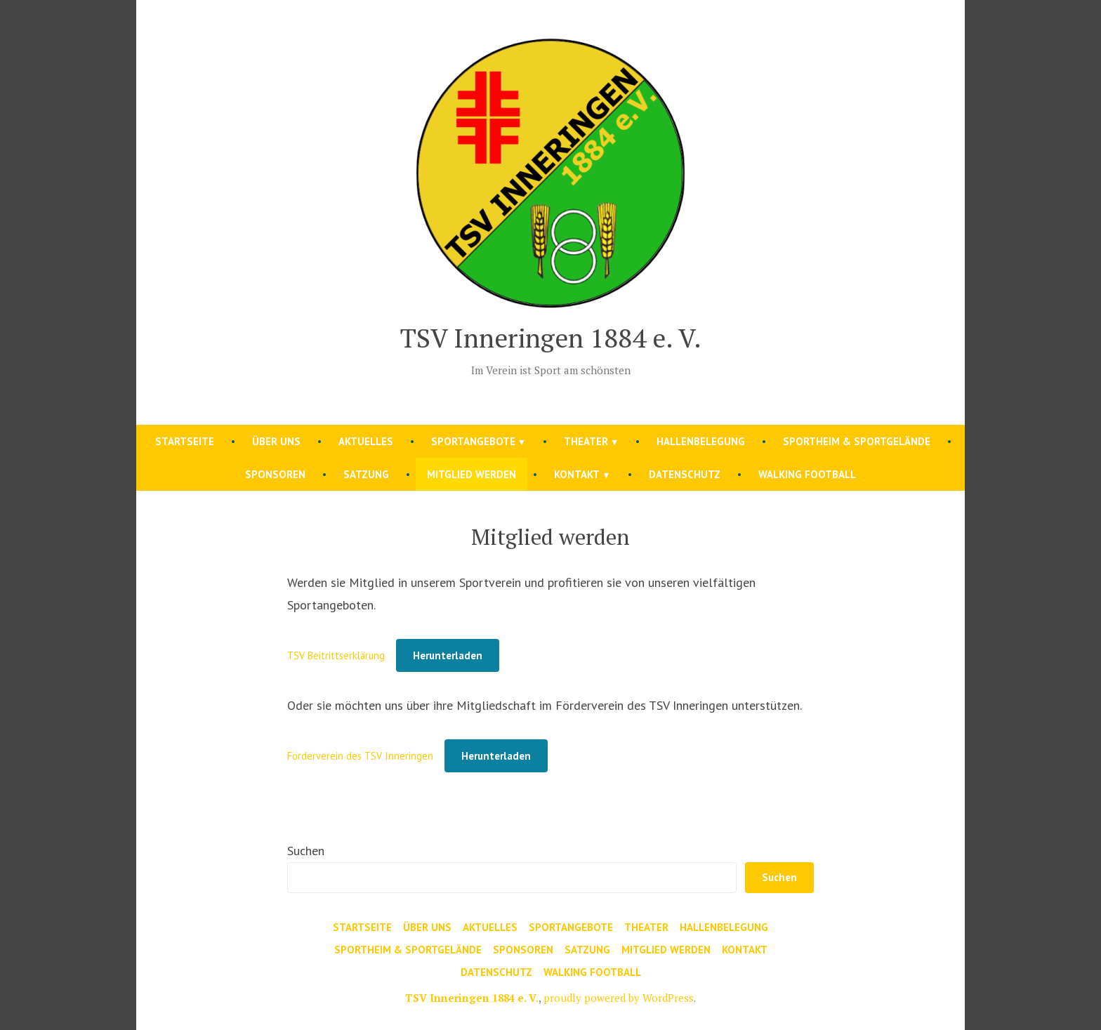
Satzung (366, 474)
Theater (586, 441)
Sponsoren (275, 474)
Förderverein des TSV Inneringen (360, 755)
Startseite (184, 441)
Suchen (305, 851)
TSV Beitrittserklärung (336, 655)
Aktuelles (365, 441)
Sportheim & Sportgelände (856, 441)
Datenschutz (684, 474)
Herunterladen (447, 655)
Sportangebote (473, 441)
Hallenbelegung (701, 441)
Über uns (276, 441)
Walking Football (807, 474)
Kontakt (577, 474)
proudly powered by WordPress (618, 998)
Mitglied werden (471, 474)
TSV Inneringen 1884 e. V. (550, 337)
